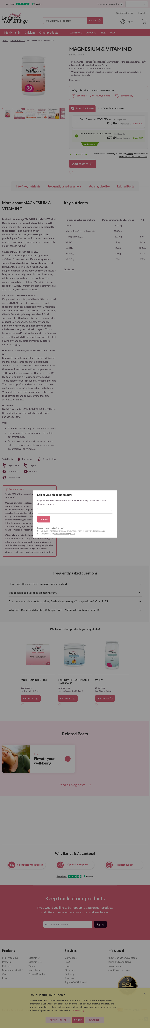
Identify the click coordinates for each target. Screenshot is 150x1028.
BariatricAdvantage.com (64, 533)
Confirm (44, 519)
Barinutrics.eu (99, 531)
